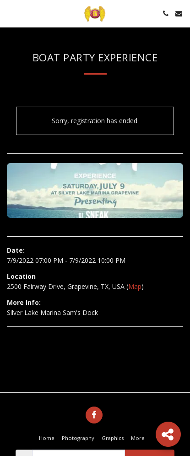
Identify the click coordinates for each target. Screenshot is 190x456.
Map (134, 286)
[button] (10, 13)
